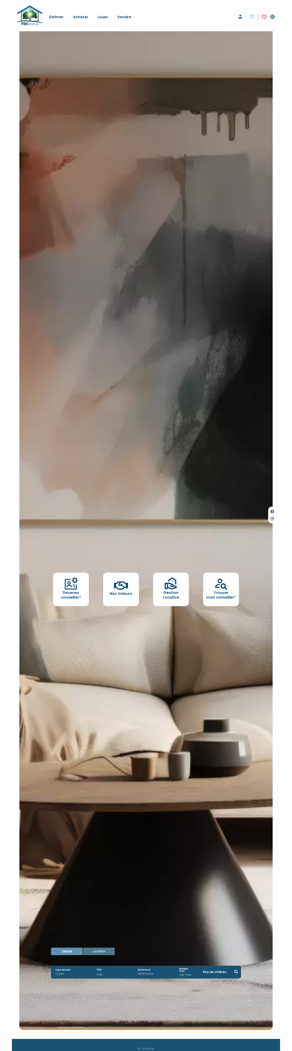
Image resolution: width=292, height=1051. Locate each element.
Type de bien (63, 970)
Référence (144, 970)
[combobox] (72, 974)
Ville (99, 970)
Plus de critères (214, 972)
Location (99, 951)
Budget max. (183, 970)
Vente (67, 951)
